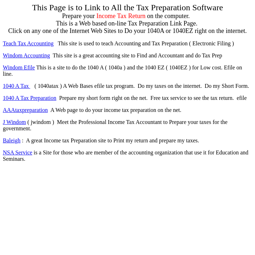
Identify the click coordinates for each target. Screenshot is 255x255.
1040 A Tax (16, 86)
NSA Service (17, 152)
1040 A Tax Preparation (29, 98)
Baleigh (12, 140)
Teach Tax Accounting (28, 43)
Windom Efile (19, 67)
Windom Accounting (26, 55)
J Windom (14, 122)
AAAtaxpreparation (25, 110)
